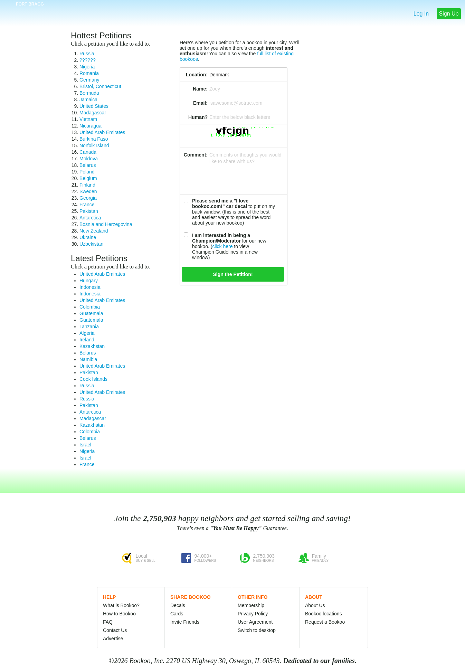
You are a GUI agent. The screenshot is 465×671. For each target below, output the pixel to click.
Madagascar (92, 112)
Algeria (87, 333)
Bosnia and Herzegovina (105, 224)
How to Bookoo (119, 613)
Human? (198, 117)
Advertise (113, 638)
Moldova (88, 158)
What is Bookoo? (121, 605)
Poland (87, 171)
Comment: (196, 155)
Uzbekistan (91, 244)
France (87, 204)
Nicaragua (90, 126)
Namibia (88, 359)
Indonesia (90, 287)
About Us (315, 605)
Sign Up (449, 14)
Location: (197, 74)
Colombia (89, 307)
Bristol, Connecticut (100, 86)
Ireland (86, 339)
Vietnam (88, 119)
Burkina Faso (93, 139)
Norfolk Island (94, 145)
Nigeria (87, 66)
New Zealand (93, 231)
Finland (87, 185)
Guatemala (91, 313)
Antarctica (90, 217)
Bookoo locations (323, 613)
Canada (87, 152)
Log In (421, 14)
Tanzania (89, 326)
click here (222, 246)
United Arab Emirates (102, 132)
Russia (86, 53)
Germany (89, 80)
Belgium (88, 178)
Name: (200, 89)
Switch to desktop (257, 630)
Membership (251, 605)
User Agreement (255, 622)
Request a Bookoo (325, 622)
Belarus (87, 165)
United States (93, 106)
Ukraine (87, 237)
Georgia (88, 198)
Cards (176, 613)
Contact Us (115, 630)
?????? (87, 60)
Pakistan (88, 211)
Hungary (88, 280)
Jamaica (88, 99)
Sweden (88, 191)
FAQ (108, 622)
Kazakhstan (92, 346)
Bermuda (89, 93)
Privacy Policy (253, 613)
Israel (85, 444)
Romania (89, 73)
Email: (200, 103)
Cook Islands (93, 379)
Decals (177, 605)
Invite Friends (184, 622)
